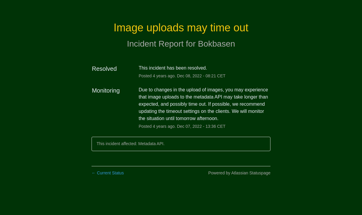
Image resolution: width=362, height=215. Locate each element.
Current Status (108, 173)
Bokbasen (216, 43)
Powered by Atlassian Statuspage (239, 173)
